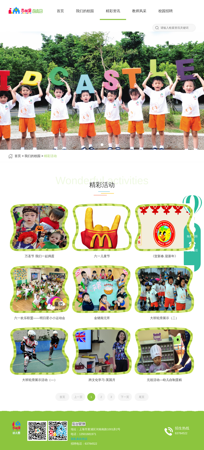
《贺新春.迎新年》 (164, 256)
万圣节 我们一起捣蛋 (39, 256)
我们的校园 (85, 11)
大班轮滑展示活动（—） (39, 380)
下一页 (125, 397)
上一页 (78, 397)
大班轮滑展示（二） (164, 318)
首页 (60, 11)
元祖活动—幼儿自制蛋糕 (164, 380)
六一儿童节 (102, 256)
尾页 (141, 397)
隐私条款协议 (79, 438)
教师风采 (139, 11)
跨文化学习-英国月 (102, 380)
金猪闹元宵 (102, 318)
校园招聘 (165, 11)
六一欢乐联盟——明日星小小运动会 (39, 318)
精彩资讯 (113, 11)
